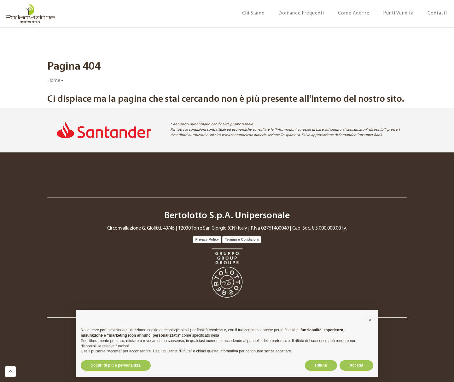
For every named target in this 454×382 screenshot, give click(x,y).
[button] (370, 320)
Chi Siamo (253, 13)
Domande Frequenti (301, 13)
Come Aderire (354, 13)
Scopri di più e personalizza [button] (116, 365)
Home (53, 80)
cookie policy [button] (231, 335)
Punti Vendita (398, 13)
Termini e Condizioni (242, 239)
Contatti (437, 13)
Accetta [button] (356, 365)
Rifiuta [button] (321, 365)
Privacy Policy (207, 239)
